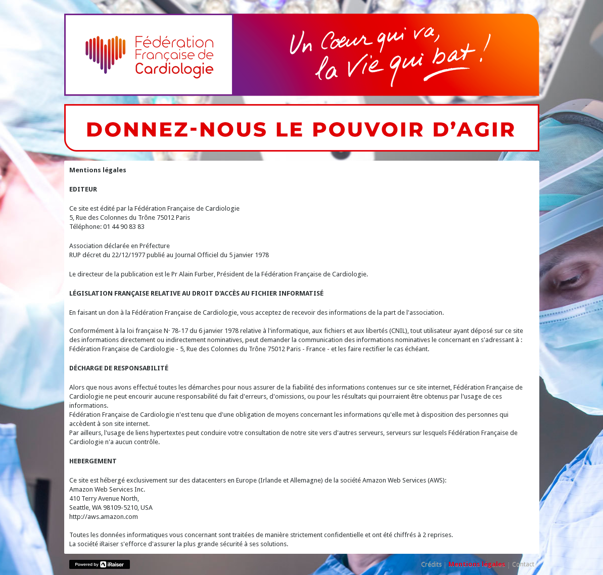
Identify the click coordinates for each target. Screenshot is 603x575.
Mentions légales (476, 564)
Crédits (431, 564)
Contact (523, 564)
